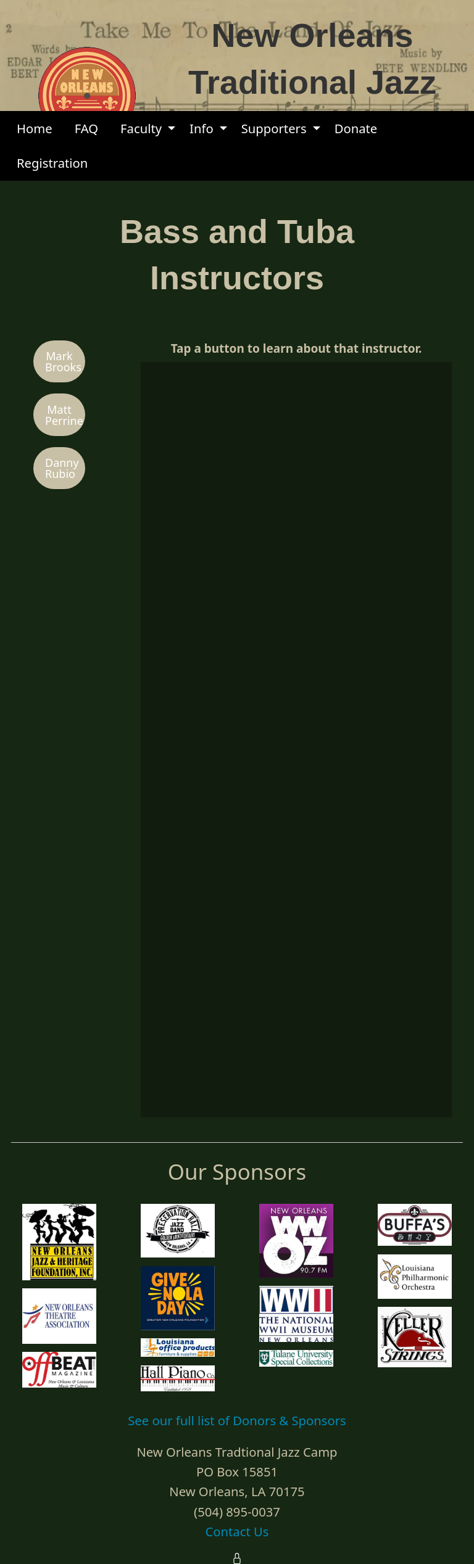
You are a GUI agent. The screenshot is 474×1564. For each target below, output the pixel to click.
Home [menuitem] (34, 128)
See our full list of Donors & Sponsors (237, 1420)
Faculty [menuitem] (141, 128)
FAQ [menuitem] (86, 128)
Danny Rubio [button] (62, 468)
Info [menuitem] (201, 128)
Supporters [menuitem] (274, 128)
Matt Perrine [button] (64, 415)
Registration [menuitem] (52, 162)
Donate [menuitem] (356, 128)
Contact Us (236, 1531)
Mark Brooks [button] (63, 361)
